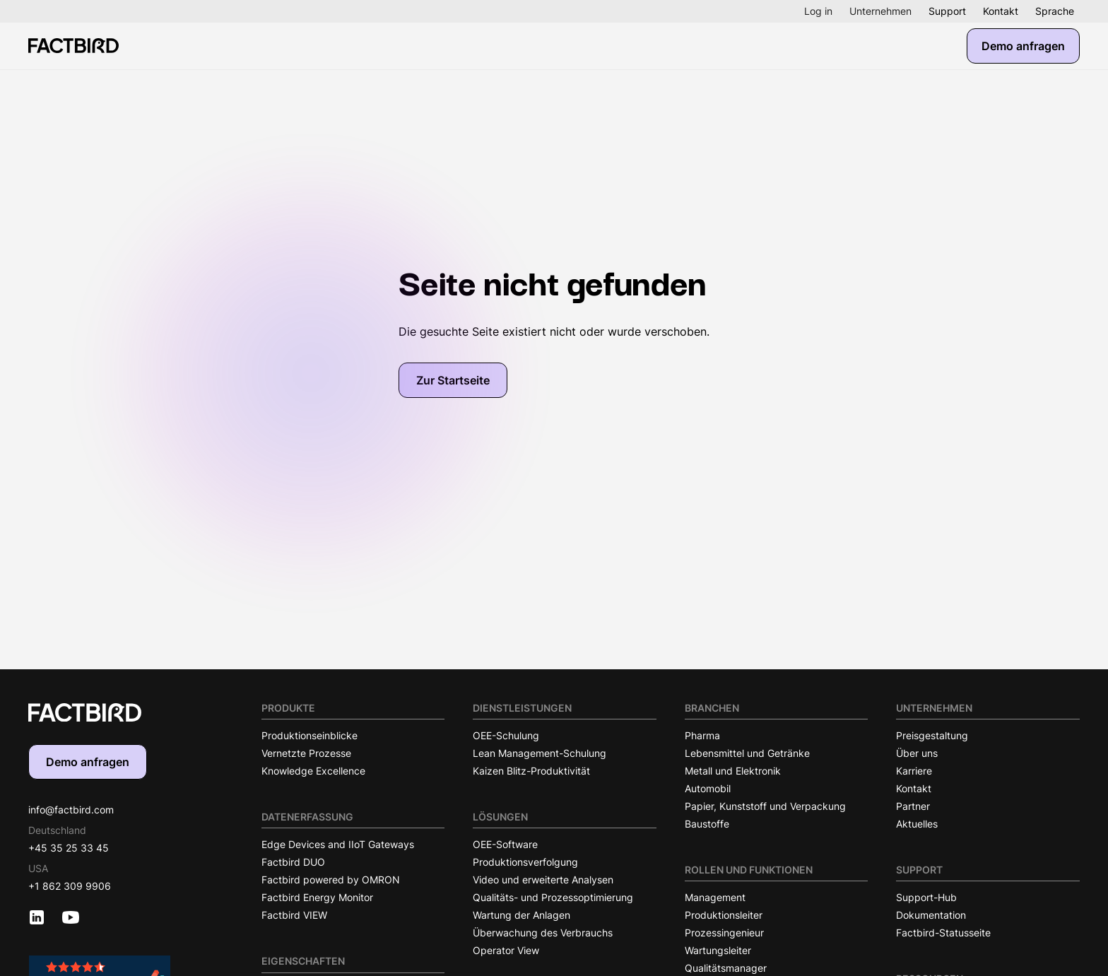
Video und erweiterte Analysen (543, 880)
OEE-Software (505, 844)
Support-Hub (926, 897)
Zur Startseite (453, 380)
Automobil (708, 788)
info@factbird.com (71, 810)
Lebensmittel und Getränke (747, 753)
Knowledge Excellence (313, 771)
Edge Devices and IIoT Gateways (337, 844)
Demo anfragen (1023, 46)
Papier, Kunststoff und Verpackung (765, 806)
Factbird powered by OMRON (330, 880)
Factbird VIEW (294, 915)
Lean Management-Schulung (539, 753)
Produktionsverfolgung (525, 862)
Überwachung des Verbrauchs (543, 933)
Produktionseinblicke (309, 735)
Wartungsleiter (718, 950)
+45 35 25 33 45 (68, 848)
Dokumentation (931, 915)
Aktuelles (917, 824)
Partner (913, 806)
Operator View (506, 950)
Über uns (917, 753)
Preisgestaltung (932, 735)
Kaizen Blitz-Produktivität (531, 771)
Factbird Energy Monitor (317, 897)
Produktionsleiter (723, 915)
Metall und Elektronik (733, 771)
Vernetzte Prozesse (306, 753)
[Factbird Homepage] (73, 45)
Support (947, 11)
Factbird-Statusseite (943, 933)
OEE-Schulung (506, 735)
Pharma (702, 735)
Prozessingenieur (724, 933)
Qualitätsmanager (726, 968)
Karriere (914, 771)
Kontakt (1000, 11)
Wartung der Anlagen (521, 915)
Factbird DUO (293, 862)
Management (715, 897)
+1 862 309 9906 (69, 886)
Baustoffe (707, 824)
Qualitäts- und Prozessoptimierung (553, 897)
